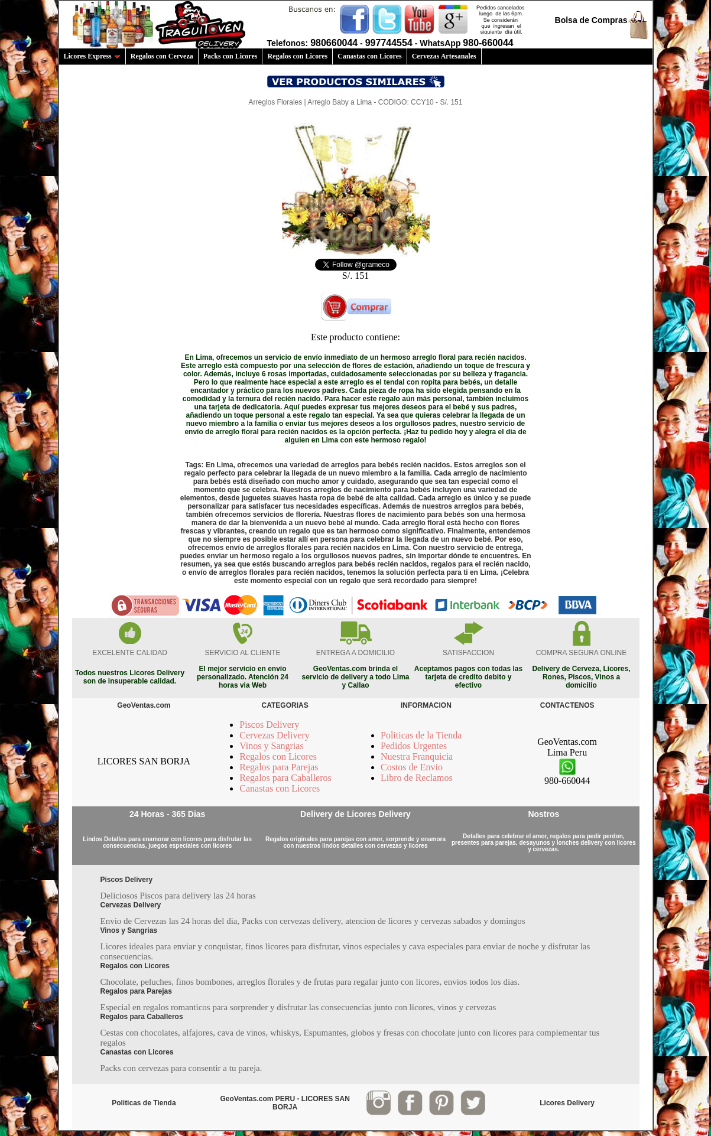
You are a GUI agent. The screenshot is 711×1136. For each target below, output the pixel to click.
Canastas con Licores (369, 56)
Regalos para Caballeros (285, 778)
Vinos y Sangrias (271, 746)
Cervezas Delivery (274, 735)
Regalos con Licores (297, 56)
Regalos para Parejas (278, 767)
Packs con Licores (230, 56)
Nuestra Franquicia (417, 756)
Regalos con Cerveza (162, 56)
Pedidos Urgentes (414, 746)
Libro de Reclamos (417, 778)
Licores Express (92, 56)
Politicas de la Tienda (421, 735)
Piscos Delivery (269, 725)
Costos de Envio (412, 767)
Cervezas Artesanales (444, 56)
